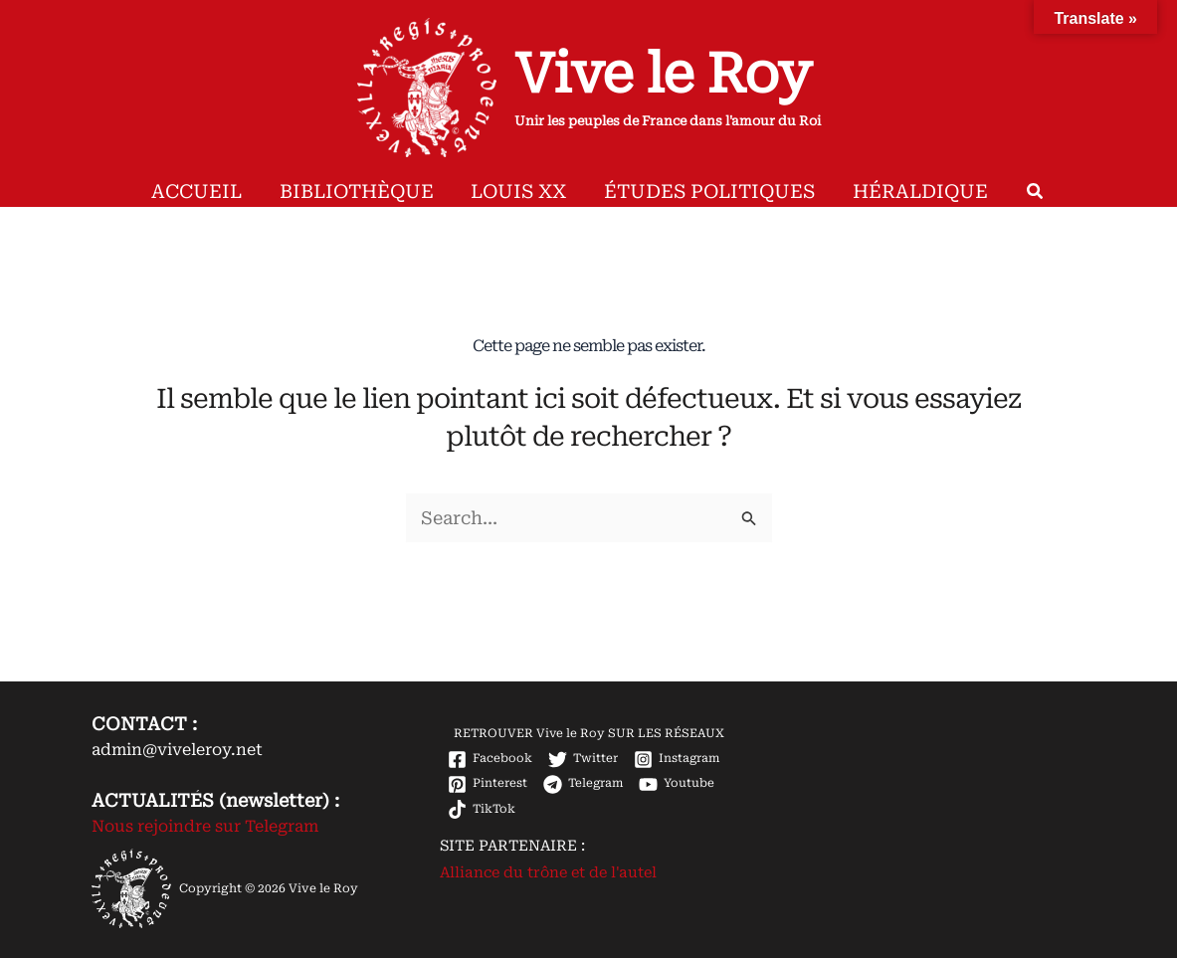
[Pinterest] (487, 784)
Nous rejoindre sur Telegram (205, 826)
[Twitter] (583, 759)
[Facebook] (490, 759)
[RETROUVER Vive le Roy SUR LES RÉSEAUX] (587, 734)
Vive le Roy (662, 73)
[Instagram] (677, 759)
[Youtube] (678, 784)
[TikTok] (481, 809)
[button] (1008, 194)
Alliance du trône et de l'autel (548, 872)
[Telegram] (584, 784)
